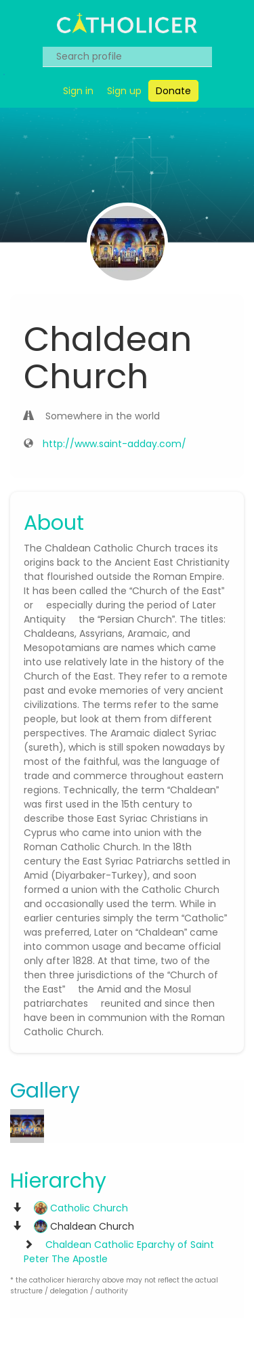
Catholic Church (81, 1208)
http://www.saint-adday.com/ (114, 444)
